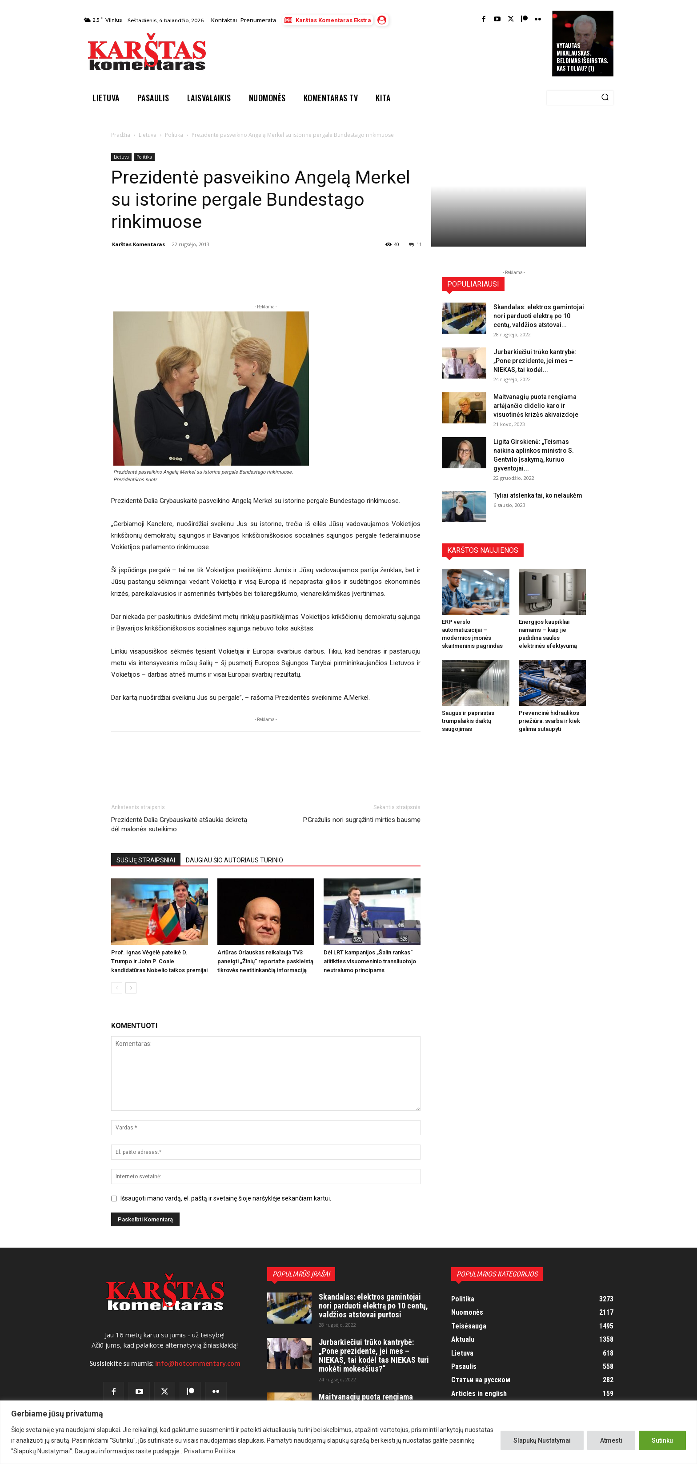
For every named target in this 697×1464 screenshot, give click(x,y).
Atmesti (611, 1440)
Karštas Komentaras (138, 244)
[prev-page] (116, 987)
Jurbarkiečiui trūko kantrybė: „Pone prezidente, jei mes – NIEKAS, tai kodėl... (535, 360)
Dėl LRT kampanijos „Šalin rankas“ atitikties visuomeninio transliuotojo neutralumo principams (370, 961)
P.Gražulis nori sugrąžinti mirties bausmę (362, 820)
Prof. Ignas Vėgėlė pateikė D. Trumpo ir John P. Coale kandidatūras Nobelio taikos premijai (159, 961)
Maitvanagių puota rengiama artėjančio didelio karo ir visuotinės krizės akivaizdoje (535, 405)
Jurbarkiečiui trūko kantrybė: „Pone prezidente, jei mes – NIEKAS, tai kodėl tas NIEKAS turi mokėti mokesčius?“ (374, 1355)
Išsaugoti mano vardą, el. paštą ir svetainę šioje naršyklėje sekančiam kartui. (225, 1198)
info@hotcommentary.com (197, 1364)
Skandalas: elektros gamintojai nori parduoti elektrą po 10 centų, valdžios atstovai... (538, 315)
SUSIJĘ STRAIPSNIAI (145, 860)
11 (415, 244)
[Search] (605, 98)
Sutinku (662, 1440)
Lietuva (147, 135)
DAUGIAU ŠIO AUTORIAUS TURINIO (234, 860)
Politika (174, 135)
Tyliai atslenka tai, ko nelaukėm (537, 495)
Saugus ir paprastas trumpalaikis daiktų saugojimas (468, 721)
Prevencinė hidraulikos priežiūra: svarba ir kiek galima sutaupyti (549, 721)
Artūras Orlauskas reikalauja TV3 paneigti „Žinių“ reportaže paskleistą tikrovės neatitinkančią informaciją (265, 961)
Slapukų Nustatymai (542, 1440)
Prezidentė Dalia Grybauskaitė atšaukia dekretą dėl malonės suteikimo (179, 824)
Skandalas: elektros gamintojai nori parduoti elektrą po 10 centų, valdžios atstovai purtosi (373, 1305)
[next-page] (130, 987)
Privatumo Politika (209, 1451)
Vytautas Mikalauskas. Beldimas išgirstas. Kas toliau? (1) (583, 56)
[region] (348, 1432)
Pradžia (120, 135)
